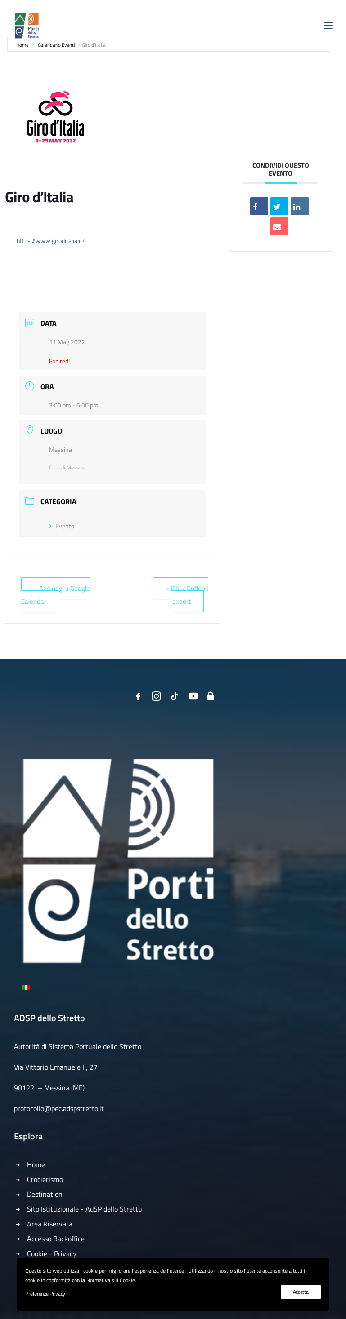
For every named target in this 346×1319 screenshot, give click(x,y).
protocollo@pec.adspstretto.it (59, 1108)
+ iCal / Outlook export (187, 594)
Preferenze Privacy (45, 1293)
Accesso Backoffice (56, 1238)
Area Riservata (49, 1223)
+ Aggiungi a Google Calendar (55, 594)
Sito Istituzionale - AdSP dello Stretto (84, 1209)
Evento (61, 526)
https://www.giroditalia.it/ (51, 240)
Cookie (37, 1253)
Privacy (65, 1253)
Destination (45, 1194)
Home (36, 1164)
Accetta (301, 1292)
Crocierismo (45, 1179)
